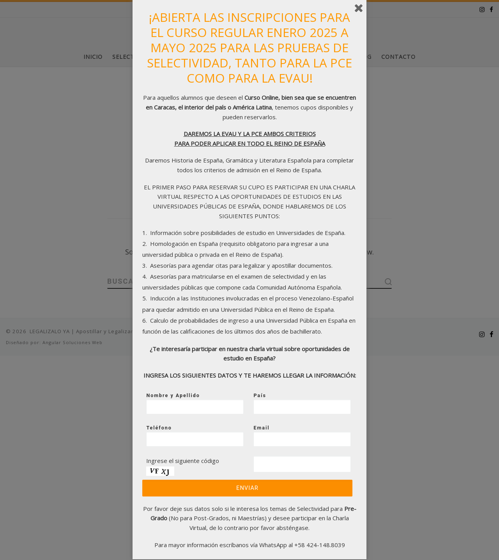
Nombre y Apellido (195, 403)
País (302, 403)
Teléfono (195, 436)
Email (302, 436)
